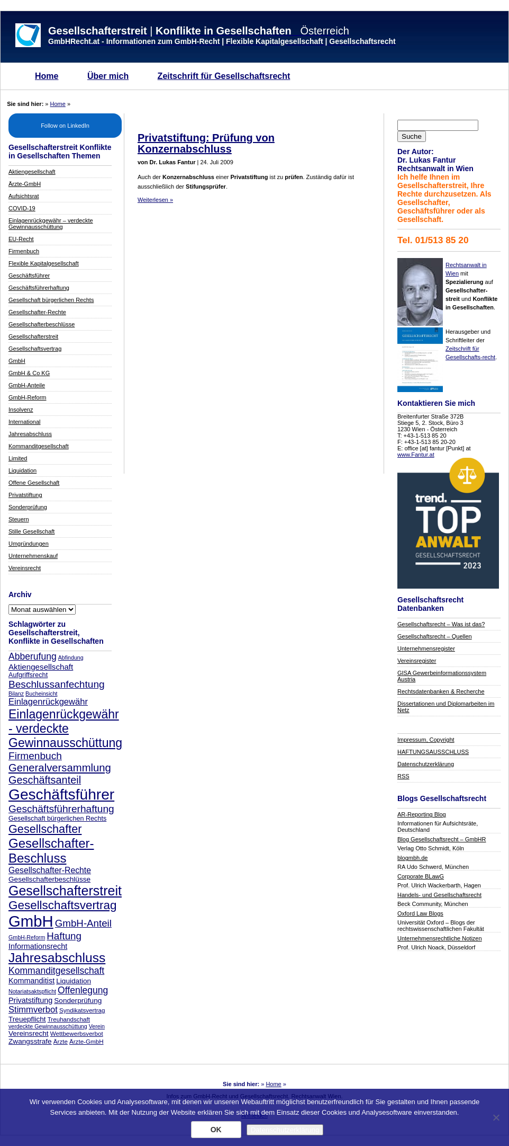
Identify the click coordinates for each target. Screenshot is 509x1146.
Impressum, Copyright (426, 739)
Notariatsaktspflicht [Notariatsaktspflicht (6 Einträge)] (32, 991)
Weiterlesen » (155, 200)
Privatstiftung (25, 495)
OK (216, 1129)
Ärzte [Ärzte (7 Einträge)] (60, 1041)
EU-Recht (21, 239)
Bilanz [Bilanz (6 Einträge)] (16, 693)
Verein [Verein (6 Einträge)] (97, 1026)
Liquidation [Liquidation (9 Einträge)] (73, 981)
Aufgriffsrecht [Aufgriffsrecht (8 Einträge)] (28, 675)
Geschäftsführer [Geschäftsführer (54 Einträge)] (61, 794)
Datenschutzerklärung (425, 764)
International (24, 422)
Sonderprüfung (27, 507)
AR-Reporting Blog (421, 814)
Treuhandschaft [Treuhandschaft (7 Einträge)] (69, 1019)
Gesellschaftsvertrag (34, 348)
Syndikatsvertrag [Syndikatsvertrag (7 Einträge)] (82, 1010)
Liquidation (22, 470)
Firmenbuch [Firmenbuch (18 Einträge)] (35, 755)
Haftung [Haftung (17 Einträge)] (64, 935)
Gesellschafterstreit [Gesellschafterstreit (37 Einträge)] (65, 890)
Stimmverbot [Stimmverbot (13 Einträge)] (33, 1010)
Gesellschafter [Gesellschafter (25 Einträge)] (44, 829)
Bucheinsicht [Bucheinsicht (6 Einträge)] (41, 693)
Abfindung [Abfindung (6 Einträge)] (71, 657)
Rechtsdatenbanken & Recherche (441, 691)
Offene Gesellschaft (33, 482)
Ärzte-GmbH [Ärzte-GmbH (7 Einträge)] (86, 1041)
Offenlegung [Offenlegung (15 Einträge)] (83, 990)
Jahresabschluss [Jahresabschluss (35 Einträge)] (56, 957)
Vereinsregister (416, 661)
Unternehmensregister (426, 648)
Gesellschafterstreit (33, 336)
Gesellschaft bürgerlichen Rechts (51, 300)
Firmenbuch (23, 251)
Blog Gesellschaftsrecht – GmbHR (441, 839)
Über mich (108, 76)
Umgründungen (28, 543)
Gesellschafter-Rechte (37, 312)
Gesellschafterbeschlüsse (41, 324)
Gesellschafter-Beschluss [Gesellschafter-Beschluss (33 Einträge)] (51, 850)
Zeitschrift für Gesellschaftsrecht (224, 76)
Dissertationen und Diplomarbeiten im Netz (445, 706)
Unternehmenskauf (33, 556)
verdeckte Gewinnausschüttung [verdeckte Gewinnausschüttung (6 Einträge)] (47, 1026)
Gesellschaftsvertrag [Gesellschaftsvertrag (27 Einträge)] (62, 905)
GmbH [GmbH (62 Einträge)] (30, 921)
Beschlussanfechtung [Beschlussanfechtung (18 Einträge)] (56, 684)
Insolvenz (20, 409)
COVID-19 (21, 208)
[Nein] (495, 1117)
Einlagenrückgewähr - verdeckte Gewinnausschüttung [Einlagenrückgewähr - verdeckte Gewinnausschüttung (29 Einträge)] (65, 728)
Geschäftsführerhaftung (38, 288)
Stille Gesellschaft (31, 531)
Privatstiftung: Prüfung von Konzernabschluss (206, 143)
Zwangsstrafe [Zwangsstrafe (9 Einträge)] (30, 1041)
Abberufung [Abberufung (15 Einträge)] (32, 656)
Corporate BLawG (420, 876)
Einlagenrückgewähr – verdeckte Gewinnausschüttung (50, 223)
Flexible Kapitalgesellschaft (43, 263)
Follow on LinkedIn (65, 125)
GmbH (16, 361)
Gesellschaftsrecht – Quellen (434, 636)
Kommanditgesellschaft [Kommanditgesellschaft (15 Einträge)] (56, 970)
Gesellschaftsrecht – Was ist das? (441, 624)
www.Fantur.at (415, 454)
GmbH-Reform (27, 397)
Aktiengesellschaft (32, 171)
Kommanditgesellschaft (38, 446)
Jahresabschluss (30, 434)
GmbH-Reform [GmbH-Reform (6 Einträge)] (26, 937)
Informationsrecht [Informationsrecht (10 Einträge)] (37, 946)
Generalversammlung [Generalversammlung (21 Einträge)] (59, 768)
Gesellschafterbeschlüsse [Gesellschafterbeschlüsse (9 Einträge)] (49, 879)
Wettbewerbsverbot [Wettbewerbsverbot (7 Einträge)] (76, 1033)
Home (46, 76)
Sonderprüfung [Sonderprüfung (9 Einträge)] (78, 1001)
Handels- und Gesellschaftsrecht (439, 895)
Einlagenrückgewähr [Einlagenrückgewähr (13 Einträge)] (48, 702)
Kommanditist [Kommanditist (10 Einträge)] (31, 980)
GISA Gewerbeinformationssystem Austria (441, 676)
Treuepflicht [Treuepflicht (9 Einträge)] (27, 1019)
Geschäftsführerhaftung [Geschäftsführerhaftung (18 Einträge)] (61, 808)
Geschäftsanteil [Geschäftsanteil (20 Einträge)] (44, 780)
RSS (403, 776)
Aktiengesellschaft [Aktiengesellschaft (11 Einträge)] (40, 666)
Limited (17, 458)
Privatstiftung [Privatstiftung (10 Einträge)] (30, 1000)
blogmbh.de (412, 858)
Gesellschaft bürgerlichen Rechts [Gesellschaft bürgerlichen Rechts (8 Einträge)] (57, 818)
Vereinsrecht (24, 568)
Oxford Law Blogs (420, 913)
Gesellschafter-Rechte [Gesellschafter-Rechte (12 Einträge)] (49, 870)
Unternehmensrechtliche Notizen (439, 938)
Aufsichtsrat (23, 196)
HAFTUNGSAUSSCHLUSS (433, 752)
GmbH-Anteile (26, 385)
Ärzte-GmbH (24, 184)
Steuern (18, 519)
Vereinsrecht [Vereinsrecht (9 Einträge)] (28, 1033)
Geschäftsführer (29, 275)
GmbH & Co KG (29, 373)
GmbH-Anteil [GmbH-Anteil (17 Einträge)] (83, 923)
